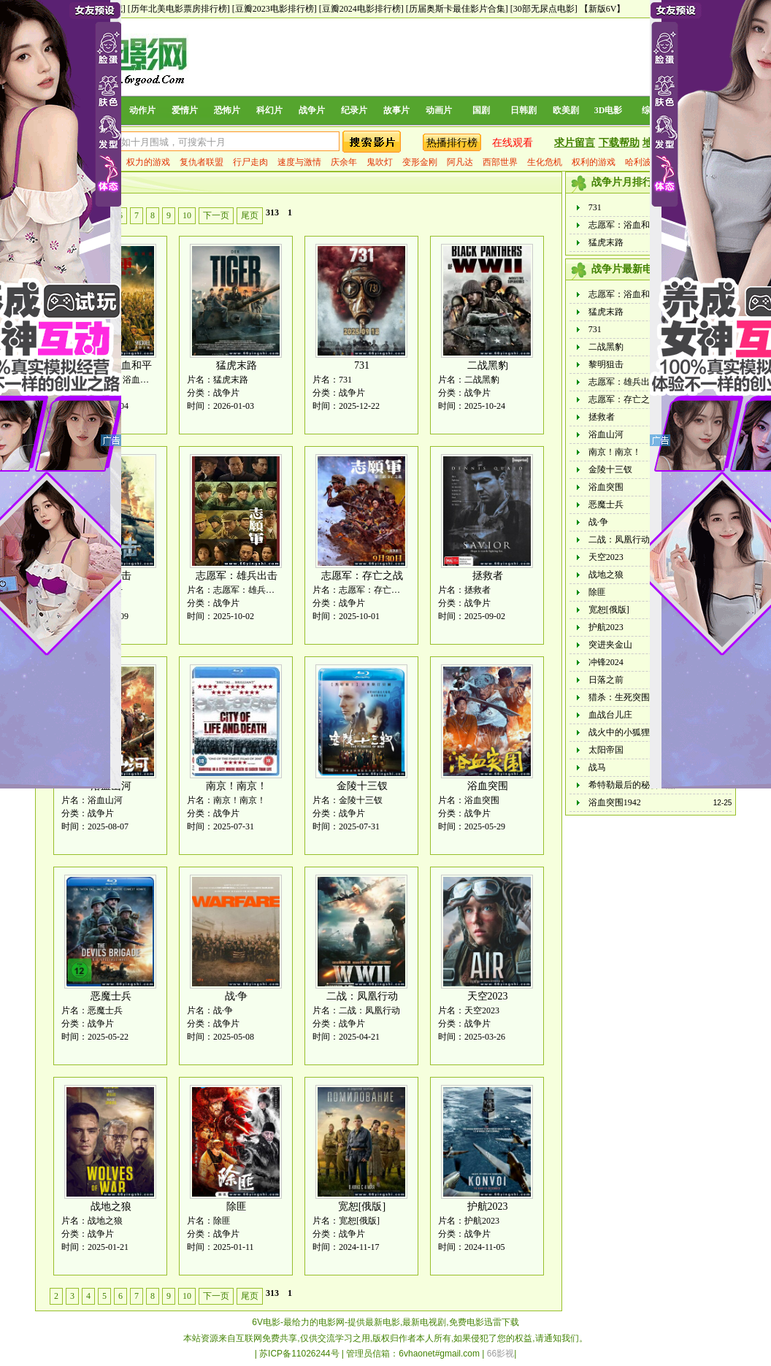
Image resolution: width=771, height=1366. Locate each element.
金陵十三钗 (362, 785)
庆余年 (344, 162)
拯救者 (487, 575)
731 (361, 365)
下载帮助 (619, 142)
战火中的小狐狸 (619, 732)
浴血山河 (606, 434)
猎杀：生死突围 (619, 697)
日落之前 (606, 680)
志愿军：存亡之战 (362, 575)
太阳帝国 (606, 750)
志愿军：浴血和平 (623, 225)
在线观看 (512, 142)
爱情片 (185, 110)
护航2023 (487, 1206)
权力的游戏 (148, 162)
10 (187, 215)
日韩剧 (523, 110)
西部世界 (500, 162)
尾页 (249, 215)
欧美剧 (566, 110)
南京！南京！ (236, 785)
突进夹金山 (610, 645)
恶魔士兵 (111, 996)
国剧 (481, 110)
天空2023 (487, 996)
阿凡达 (460, 162)
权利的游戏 (593, 162)
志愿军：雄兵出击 (236, 575)
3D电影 (608, 110)
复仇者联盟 (201, 162)
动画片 (439, 110)
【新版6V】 (603, 9)
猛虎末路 (236, 365)
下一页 (216, 215)
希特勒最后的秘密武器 (632, 785)
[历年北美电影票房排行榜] (179, 9)
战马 (597, 767)
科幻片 (269, 110)
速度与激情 (299, 162)
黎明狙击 (606, 364)
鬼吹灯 (380, 162)
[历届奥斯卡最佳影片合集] (457, 9)
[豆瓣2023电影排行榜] (274, 9)
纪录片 (354, 110)
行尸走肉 (250, 162)
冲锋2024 (606, 662)
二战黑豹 (487, 365)
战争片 (312, 110)
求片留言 (574, 142)
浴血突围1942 (614, 802)
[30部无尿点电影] (544, 9)
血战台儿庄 (610, 715)
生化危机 (544, 162)
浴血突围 (487, 785)
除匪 (236, 1206)
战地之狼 (111, 1206)
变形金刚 (419, 162)
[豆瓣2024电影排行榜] (361, 9)
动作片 (142, 110)
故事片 (396, 110)
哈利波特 (642, 162)
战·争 (236, 996)
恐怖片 (227, 110)
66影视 (500, 1353)
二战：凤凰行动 (362, 996)
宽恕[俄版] (362, 1206)
